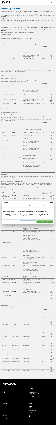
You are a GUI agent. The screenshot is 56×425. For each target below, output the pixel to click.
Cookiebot (30, 38)
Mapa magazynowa (6, 418)
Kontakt (30, 407)
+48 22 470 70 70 (32, 396)
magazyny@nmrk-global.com (34, 398)
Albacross (14, 248)
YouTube (14, 195)
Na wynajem (5, 403)
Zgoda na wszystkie (45, 221)
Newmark (30, 403)
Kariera (30, 406)
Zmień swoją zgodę (4, 35)
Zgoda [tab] (11, 205)
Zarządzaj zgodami (27, 221)
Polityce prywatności (13, 215)
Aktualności (5, 415)
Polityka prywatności (33, 409)
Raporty (4, 416)
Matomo (13, 126)
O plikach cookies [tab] (45, 205)
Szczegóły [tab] (28, 205)
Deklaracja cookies (32, 410)
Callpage (14, 87)
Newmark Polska (32, 404)
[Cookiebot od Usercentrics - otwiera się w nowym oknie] (48, 202)
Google (13, 54)
